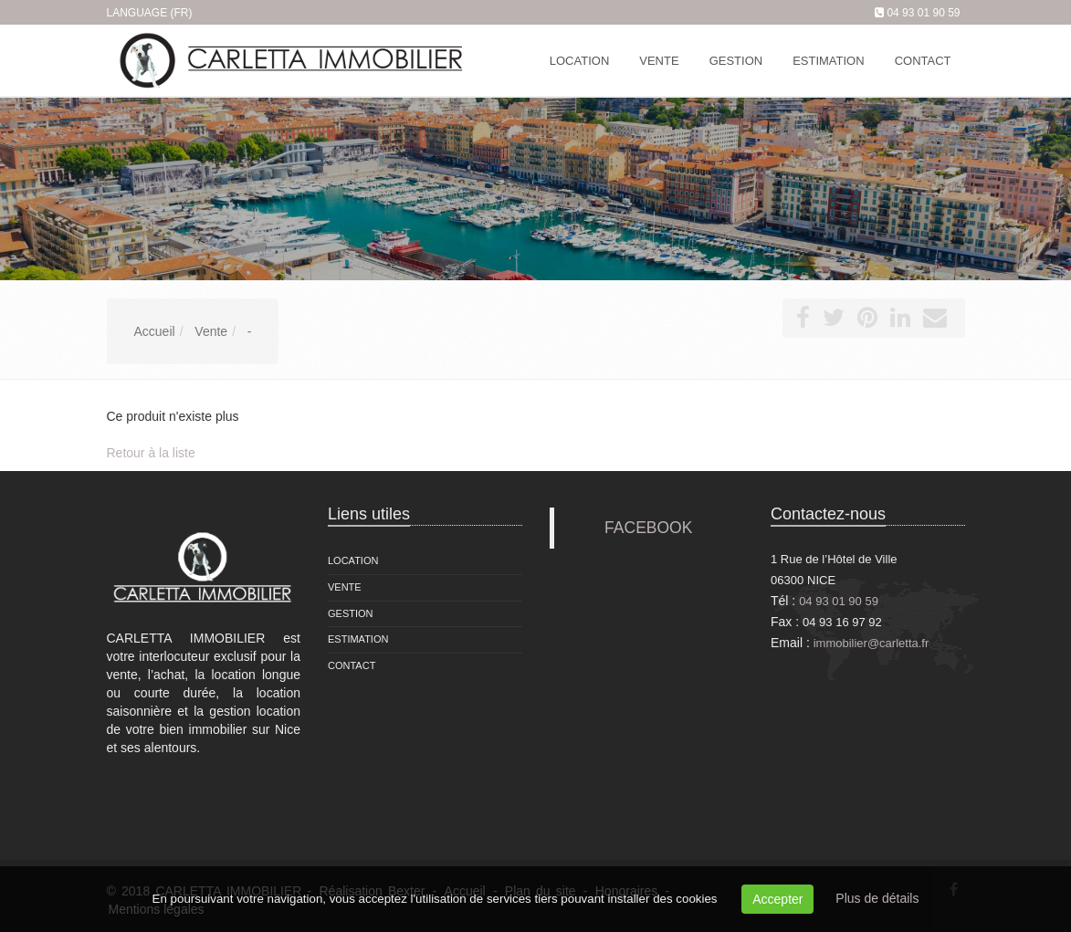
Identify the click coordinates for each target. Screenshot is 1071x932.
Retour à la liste (151, 452)
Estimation (358, 639)
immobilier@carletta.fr (871, 643)
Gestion (350, 613)
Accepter (777, 899)
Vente (345, 586)
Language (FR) (150, 12)
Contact (351, 665)
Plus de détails (877, 898)
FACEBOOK (648, 527)
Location (353, 560)
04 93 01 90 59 (923, 12)
